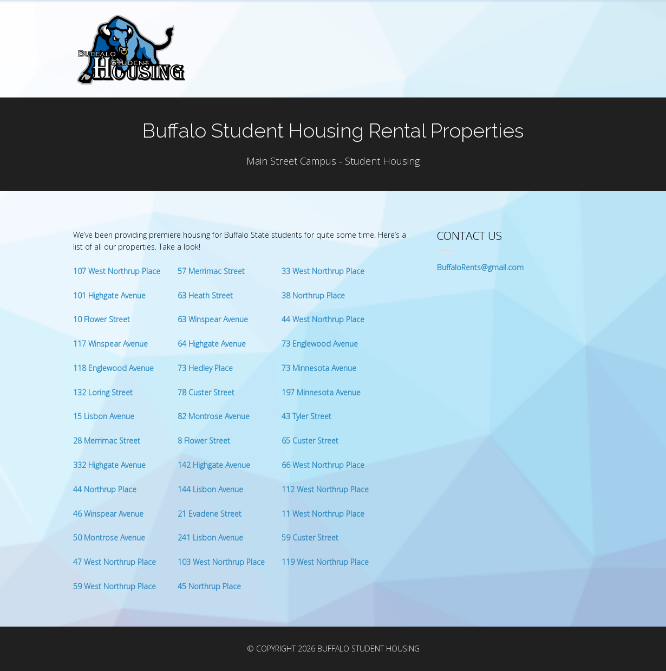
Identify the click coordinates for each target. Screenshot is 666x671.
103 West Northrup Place (221, 562)
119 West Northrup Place (325, 562)
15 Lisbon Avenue (103, 416)
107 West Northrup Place (116, 271)
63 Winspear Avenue (213, 319)
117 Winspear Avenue (110, 343)
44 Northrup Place (104, 489)
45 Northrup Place (209, 586)
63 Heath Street (205, 295)
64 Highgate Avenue (212, 343)
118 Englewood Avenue (113, 368)
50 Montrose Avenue (109, 537)
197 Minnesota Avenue (321, 392)
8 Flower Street (204, 440)
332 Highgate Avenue (109, 465)
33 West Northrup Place (323, 271)
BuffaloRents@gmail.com (480, 267)
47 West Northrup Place (114, 562)
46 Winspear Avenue (108, 514)
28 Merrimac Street (106, 440)
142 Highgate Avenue (214, 465)
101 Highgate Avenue (109, 295)
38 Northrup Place (313, 295)
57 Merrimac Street (211, 271)
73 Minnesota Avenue (319, 368)
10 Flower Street (101, 319)
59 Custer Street (310, 537)
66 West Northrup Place (323, 465)
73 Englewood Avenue (320, 343)
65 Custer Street (310, 440)
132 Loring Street (103, 392)
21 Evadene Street (209, 514)
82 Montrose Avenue (214, 416)
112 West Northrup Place (325, 489)
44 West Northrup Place (323, 319)
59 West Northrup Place (114, 586)
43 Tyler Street (306, 416)
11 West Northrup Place (323, 514)
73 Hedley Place (205, 368)
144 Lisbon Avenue (210, 489)
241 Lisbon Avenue (210, 537)
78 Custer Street (206, 392)
